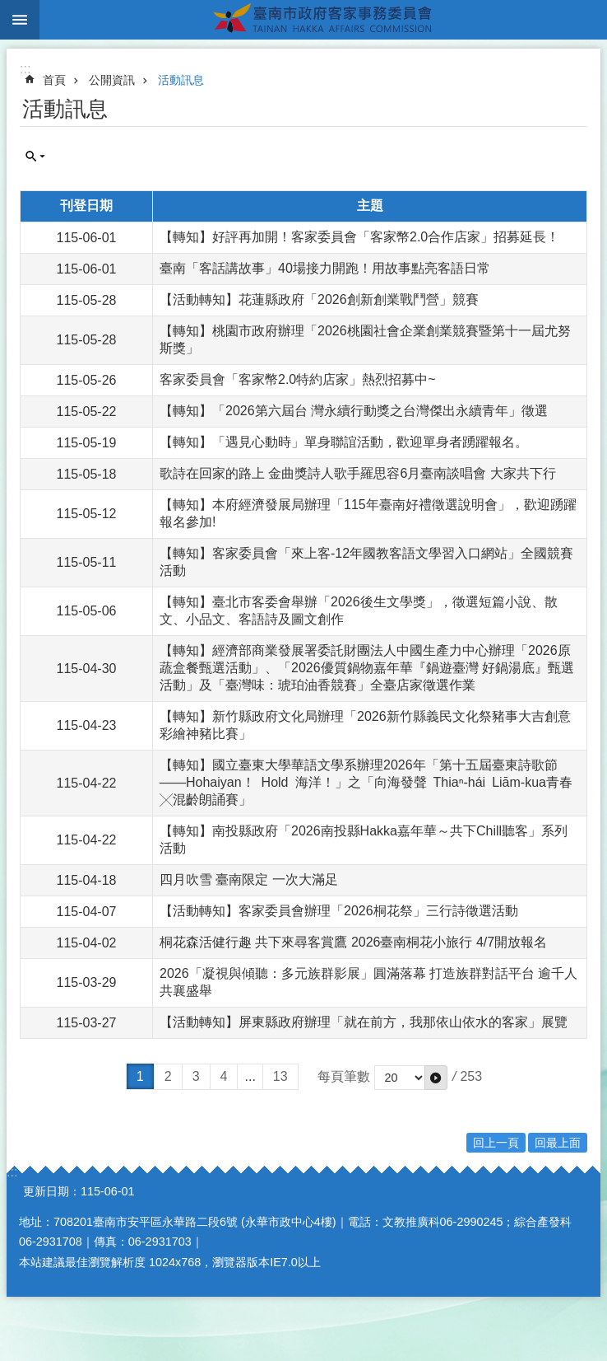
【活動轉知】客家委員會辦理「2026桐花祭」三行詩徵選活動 (339, 911)
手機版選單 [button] (19, 20)
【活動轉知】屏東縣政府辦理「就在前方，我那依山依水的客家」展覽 (364, 1022)
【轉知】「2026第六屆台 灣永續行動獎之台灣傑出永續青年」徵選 (354, 411)
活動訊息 (181, 80)
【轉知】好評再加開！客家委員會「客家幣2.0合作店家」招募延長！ (359, 237)
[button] (435, 1077)
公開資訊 (112, 80)
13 (280, 1076)
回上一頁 (496, 1142)
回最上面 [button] (558, 1142)
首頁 (54, 80)
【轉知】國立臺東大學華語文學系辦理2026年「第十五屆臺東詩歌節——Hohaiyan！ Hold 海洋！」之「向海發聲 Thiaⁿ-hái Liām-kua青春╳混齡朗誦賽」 (366, 782)
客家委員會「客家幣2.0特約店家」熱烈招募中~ (298, 379)
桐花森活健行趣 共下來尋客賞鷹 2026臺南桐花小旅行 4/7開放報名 (353, 942)
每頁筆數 (343, 1076)
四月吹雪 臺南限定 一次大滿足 (249, 879)
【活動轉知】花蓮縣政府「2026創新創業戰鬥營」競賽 (319, 299)
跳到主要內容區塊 (8, 8)
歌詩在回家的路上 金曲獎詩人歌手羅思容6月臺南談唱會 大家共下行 (358, 473)
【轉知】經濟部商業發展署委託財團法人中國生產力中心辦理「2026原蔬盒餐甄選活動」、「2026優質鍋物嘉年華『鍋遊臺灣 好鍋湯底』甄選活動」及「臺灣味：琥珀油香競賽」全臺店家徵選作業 (367, 667)
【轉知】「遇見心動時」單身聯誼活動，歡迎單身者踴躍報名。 (344, 442)
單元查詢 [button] (35, 156)
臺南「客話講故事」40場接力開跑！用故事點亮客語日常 (325, 268)
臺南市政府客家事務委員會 (323, 20)
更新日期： (52, 1191)
